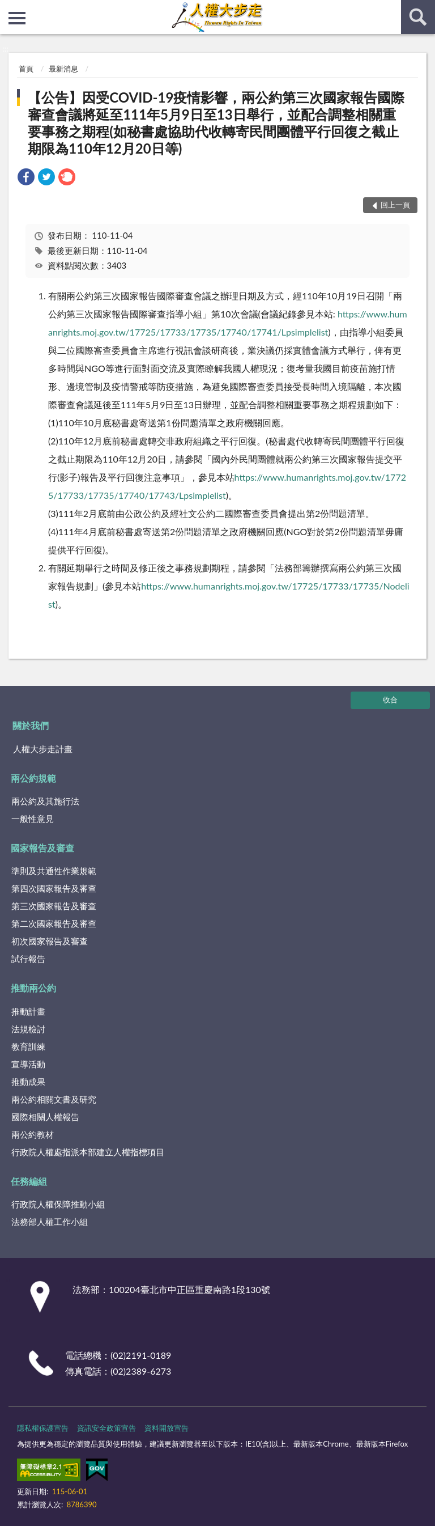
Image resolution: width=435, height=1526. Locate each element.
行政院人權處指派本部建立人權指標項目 (87, 1152)
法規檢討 (28, 1029)
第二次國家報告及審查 (53, 923)
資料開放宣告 (166, 1427)
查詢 (418, 17)
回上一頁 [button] (395, 204)
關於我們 (30, 725)
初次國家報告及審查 (49, 941)
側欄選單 (16, 18)
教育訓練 (28, 1046)
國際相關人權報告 (45, 1117)
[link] (26, 178)
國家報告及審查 (42, 847)
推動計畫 (28, 1011)
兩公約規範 (33, 778)
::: (9, 8)
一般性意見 (32, 818)
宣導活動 (28, 1064)
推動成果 (28, 1081)
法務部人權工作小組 (49, 1221)
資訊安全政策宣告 (106, 1427)
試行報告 (28, 958)
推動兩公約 (33, 987)
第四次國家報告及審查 (53, 888)
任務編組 (29, 1181)
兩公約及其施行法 (45, 801)
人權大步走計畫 (42, 749)
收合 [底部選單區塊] (390, 699)
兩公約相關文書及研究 (53, 1099)
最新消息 (63, 68)
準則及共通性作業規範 (53, 871)
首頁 (26, 68)
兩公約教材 (32, 1134)
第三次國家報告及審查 (53, 906)
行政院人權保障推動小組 (58, 1204)
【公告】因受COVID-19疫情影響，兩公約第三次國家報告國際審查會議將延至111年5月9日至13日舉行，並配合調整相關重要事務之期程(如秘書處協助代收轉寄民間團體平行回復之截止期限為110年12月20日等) (216, 122)
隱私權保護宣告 (43, 1427)
